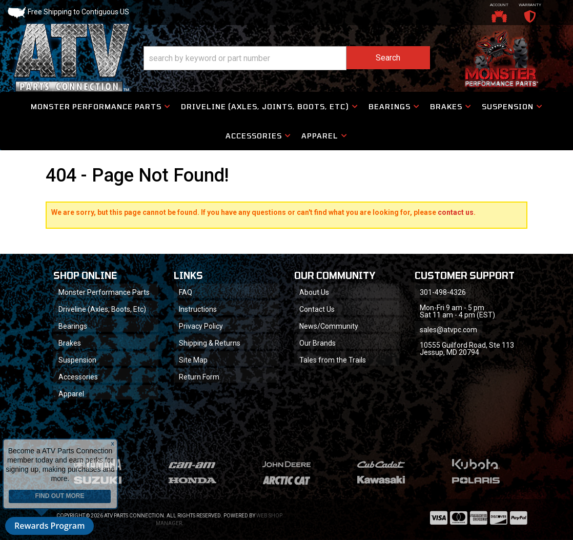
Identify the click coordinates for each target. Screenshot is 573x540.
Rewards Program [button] (49, 525)
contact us (456, 212)
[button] (287, 58)
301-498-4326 (443, 292)
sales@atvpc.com (448, 330)
